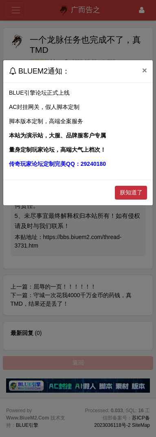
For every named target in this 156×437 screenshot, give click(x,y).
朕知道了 (131, 192)
